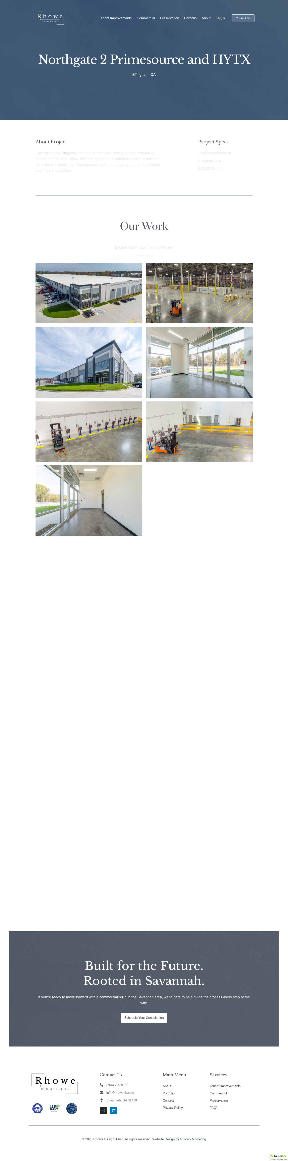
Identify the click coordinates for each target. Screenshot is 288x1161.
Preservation (169, 18)
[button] (279, 1157)
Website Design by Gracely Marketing (179, 1139)
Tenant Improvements (115, 18)
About (206, 18)
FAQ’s (220, 18)
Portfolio (190, 18)
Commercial (146, 18)
